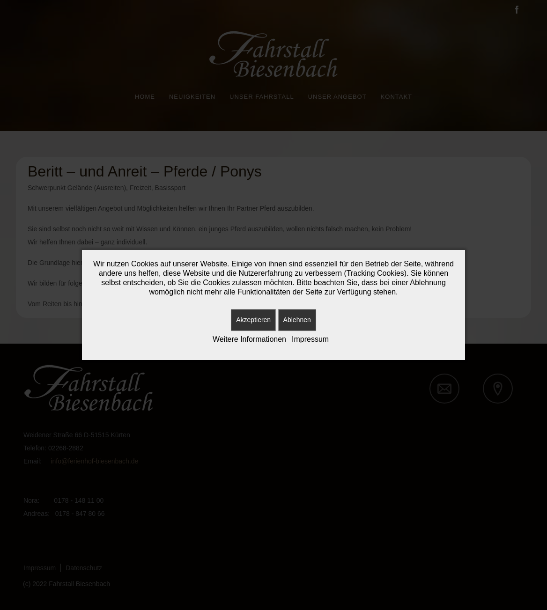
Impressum (310, 339)
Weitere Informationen (249, 339)
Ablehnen (297, 319)
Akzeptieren (253, 319)
